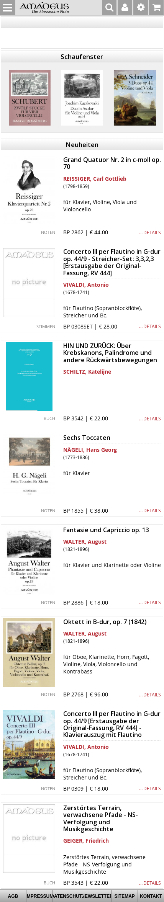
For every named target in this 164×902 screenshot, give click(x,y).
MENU (7, 7)
